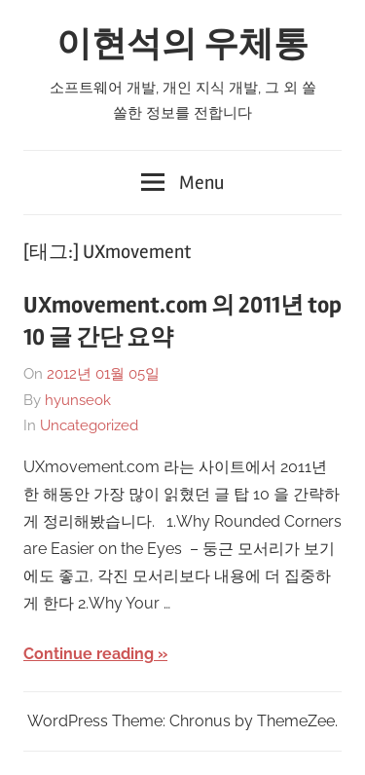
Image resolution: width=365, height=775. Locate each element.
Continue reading (88, 654)
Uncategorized (89, 425)
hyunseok (78, 400)
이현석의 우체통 (182, 44)
